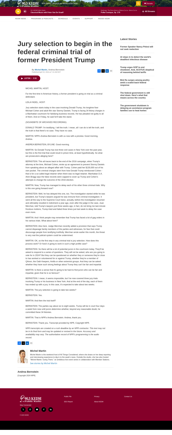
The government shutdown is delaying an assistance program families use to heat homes (135, 113)
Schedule (63, 24)
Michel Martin (41, 75)
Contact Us (128, 402)
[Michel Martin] (23, 361)
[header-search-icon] (139, 6)
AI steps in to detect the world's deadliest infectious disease (135, 63)
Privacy (96, 402)
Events (76, 24)
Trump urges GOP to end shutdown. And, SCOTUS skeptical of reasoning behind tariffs (137, 75)
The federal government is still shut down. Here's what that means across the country (135, 100)
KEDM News (20, 24)
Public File (68, 402)
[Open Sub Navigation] (28, 24)
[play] (18, 16)
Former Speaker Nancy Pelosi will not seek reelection (136, 53)
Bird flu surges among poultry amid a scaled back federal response (135, 87)
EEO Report (68, 407)
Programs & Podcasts (42, 24)
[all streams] (148, 16)
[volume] (25, 16)
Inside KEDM (104, 24)
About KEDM (98, 407)
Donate (150, 6)
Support (89, 24)
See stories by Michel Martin (43, 368)
